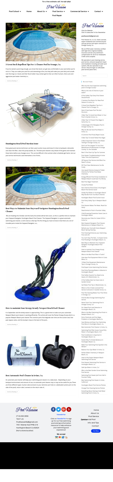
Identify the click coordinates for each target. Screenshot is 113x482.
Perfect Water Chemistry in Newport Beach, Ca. (92, 354)
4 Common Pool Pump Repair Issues (92, 135)
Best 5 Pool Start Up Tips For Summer (93, 152)
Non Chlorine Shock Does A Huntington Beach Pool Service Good (93, 189)
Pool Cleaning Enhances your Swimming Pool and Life (93, 234)
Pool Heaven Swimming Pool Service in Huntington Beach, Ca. (93, 363)
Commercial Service (79, 11)
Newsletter (61, 414)
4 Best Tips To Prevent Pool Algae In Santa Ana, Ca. (92, 121)
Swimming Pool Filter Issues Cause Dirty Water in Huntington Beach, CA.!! (93, 331)
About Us (42, 11)
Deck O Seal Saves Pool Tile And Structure (91, 111)
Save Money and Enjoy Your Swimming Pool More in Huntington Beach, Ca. (93, 323)
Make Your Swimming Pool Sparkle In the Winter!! (94, 346)
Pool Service (58, 11)
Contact (98, 11)
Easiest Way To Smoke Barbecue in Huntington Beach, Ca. (92, 341)
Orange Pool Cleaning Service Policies (93, 388)
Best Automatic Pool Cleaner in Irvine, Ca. (24, 375)
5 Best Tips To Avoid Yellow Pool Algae (93, 138)
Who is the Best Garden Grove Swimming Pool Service (94, 371)
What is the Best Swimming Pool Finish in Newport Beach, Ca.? (94, 313)
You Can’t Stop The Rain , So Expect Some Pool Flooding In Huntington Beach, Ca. (94, 239)
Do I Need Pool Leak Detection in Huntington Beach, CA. (91, 308)
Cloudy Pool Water (87, 185)
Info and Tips (93, 423)
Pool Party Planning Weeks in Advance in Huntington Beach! (94, 271)
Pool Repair (57, 15)
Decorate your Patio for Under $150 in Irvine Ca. (93, 219)
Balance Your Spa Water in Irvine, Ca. (92, 350)
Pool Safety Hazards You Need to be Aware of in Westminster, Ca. (92, 276)
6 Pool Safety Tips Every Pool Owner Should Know (92, 96)
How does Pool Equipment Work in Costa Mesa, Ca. (94, 258)
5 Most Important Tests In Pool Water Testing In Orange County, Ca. (93, 142)
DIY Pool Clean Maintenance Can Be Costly (92, 166)
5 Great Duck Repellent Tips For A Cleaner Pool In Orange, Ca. (33, 64)
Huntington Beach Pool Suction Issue (22, 143)
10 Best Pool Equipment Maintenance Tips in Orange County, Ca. (93, 263)
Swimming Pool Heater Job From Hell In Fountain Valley (93, 376)
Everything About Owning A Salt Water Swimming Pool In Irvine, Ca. (93, 392)
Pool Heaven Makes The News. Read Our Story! (94, 206)
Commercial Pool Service (88, 419)
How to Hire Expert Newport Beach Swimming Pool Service (92, 358)
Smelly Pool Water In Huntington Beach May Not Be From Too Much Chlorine (93, 194)
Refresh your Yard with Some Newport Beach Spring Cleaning (93, 229)
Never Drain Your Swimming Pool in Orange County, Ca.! (92, 303)
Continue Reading (13, 80)
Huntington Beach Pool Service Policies (93, 385)
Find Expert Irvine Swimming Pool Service (94, 267)
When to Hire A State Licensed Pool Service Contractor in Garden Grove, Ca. (93, 289)
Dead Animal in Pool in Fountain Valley (93, 210)
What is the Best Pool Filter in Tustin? (92, 254)
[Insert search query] (94, 75)
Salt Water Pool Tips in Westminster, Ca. (93, 285)
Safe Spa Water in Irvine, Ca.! (90, 367)
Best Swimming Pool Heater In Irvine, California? (93, 381)
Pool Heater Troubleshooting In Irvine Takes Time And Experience (93, 156)
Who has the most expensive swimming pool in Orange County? (93, 87)
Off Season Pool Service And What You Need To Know (93, 161)
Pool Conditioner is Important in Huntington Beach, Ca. (91, 336)
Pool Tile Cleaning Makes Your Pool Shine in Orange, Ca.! (94, 294)
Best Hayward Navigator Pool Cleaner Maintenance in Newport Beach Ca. (93, 224)
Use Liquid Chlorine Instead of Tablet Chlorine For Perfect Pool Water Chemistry (92, 172)
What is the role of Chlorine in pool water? (92, 91)
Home (29, 11)
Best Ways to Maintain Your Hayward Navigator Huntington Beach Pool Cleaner (93, 245)
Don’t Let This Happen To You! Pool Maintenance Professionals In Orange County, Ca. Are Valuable (93, 147)
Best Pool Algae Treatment (89, 182)
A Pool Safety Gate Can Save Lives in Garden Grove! (92, 281)
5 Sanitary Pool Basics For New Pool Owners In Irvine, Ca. (92, 101)
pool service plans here (88, 69)
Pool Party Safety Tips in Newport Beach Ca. (93, 201)
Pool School (15, 11)
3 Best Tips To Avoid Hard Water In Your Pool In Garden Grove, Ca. (93, 116)
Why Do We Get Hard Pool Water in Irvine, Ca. (92, 131)
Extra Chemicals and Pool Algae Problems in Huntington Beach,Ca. (92, 318)
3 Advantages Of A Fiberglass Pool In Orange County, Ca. (92, 126)
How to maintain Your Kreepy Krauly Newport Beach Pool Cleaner (35, 308)
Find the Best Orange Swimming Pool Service (93, 299)
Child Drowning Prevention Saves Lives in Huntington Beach (94, 214)
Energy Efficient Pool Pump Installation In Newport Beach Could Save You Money (94, 178)
